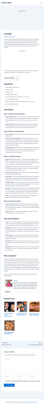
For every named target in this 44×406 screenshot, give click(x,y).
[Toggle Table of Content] (16, 78)
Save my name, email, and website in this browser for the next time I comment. (23, 381)
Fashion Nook (6, 3)
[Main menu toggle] (41, 2)
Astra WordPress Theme (32, 402)
